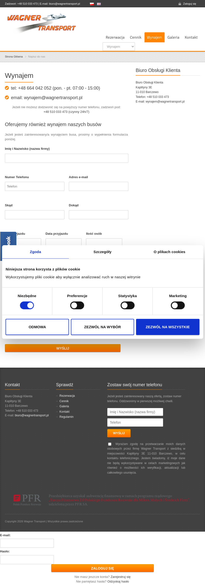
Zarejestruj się (120, 577)
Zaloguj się (189, 3)
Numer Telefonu (17, 177)
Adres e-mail (78, 177)
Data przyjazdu (57, 233)
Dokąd (74, 205)
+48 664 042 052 (34, 88)
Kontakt (191, 37)
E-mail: (5, 535)
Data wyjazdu (15, 233)
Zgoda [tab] (35, 252)
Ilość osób (94, 233)
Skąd (8, 205)
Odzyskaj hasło (118, 581)
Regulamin (66, 417)
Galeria (174, 37)
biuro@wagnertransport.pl (32, 415)
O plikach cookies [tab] (169, 252)
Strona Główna (14, 56)
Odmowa (37, 327)
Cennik (136, 37)
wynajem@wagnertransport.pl (165, 101)
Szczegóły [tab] (102, 252)
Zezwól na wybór (102, 327)
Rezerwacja (115, 37)
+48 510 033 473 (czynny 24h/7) (66, 112)
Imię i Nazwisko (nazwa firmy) (27, 149)
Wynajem (154, 37)
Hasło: (5, 551)
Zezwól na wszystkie (168, 327)
